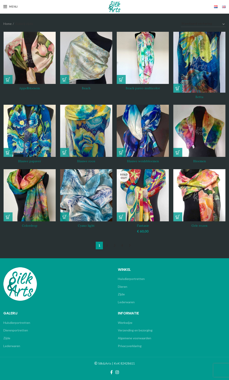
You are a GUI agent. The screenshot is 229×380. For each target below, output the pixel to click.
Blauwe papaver (29, 161)
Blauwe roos (86, 161)
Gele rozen (199, 226)
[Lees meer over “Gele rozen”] (178, 217)
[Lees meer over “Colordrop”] (7, 217)
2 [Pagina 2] (107, 245)
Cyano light (86, 226)
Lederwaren (126, 302)
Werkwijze (125, 322)
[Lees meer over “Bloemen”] (178, 152)
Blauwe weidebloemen (142, 161)
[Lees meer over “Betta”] (178, 88)
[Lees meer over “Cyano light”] (64, 217)
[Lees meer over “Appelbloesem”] (7, 79)
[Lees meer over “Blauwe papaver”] (7, 152)
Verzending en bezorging (135, 330)
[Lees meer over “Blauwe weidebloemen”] (121, 152)
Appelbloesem (29, 88)
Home (7, 24)
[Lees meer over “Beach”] (64, 79)
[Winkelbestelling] (203, 24)
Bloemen (199, 161)
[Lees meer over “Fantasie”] (121, 217)
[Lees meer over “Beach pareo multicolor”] (121, 79)
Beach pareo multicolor (143, 88)
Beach (86, 88)
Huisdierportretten (131, 279)
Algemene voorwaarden (134, 338)
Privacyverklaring (130, 346)
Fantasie (143, 226)
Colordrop (29, 226)
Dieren (122, 286)
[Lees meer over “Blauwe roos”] (64, 152)
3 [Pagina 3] (114, 245)
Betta (199, 97)
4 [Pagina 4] (122, 245)
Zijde (121, 294)
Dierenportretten (15, 330)
